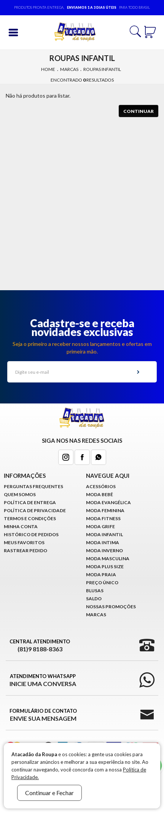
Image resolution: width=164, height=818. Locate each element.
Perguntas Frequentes (33, 486)
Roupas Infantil (102, 69)
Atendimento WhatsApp (43, 680)
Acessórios (101, 486)
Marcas (69, 69)
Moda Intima (102, 542)
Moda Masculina (107, 558)
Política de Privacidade (35, 510)
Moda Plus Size (105, 566)
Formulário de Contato (43, 715)
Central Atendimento (40, 645)
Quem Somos (20, 494)
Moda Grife (100, 526)
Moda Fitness (103, 518)
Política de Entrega (30, 502)
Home (48, 69)
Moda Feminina (105, 510)
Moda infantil (104, 534)
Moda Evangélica (108, 502)
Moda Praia (101, 574)
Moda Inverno (104, 550)
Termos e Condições (30, 518)
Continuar (138, 111)
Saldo (94, 598)
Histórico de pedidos (31, 534)
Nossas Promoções (111, 606)
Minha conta (21, 526)
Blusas (94, 590)
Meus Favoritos (24, 542)
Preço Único (102, 582)
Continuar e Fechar (49, 792)
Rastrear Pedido (25, 550)
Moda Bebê (99, 494)
